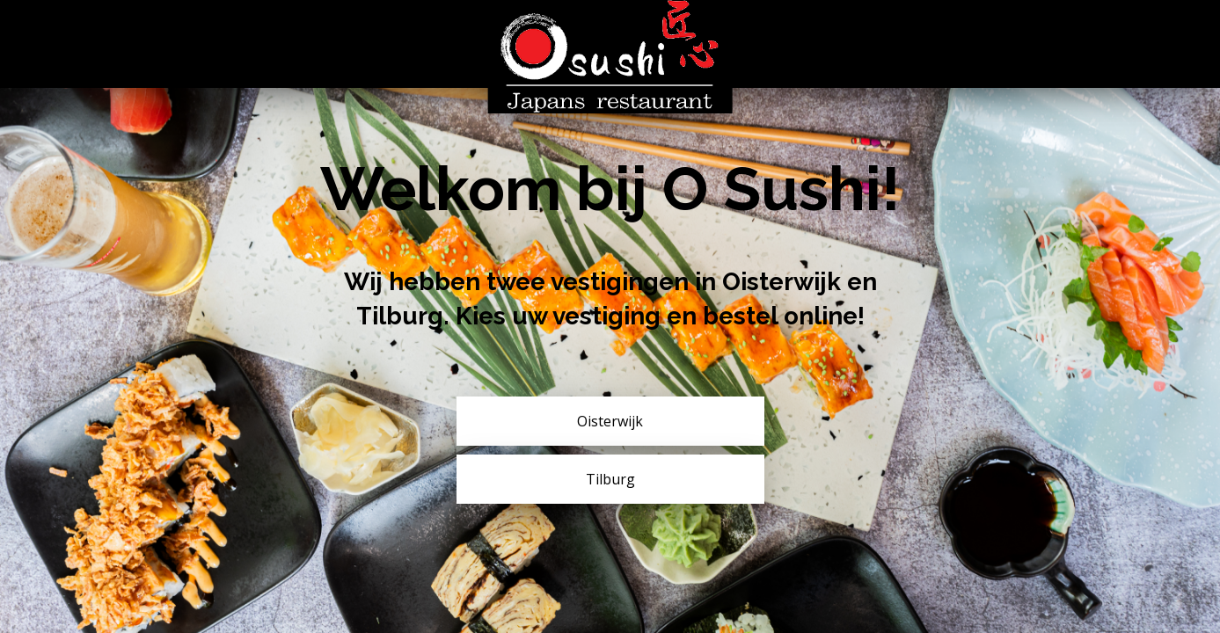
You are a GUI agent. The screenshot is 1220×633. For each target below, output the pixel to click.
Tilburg (610, 479)
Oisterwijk (610, 421)
